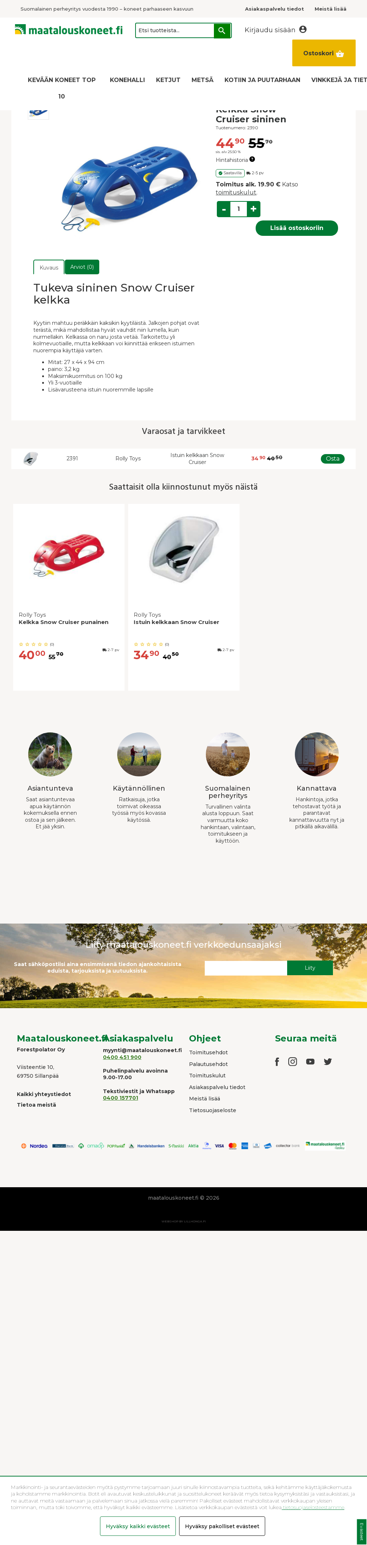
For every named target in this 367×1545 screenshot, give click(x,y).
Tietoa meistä (36, 1105)
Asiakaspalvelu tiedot (217, 1087)
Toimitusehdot (208, 1052)
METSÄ (203, 80)
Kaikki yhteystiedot (44, 1094)
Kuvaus (49, 267)
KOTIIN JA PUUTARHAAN (262, 80)
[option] (68, 599)
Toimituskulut (207, 1075)
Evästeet (361, 1532)
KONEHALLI (127, 80)
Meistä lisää (204, 1098)
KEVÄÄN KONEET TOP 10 (62, 88)
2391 (72, 458)
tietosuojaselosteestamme (313, 1507)
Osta (333, 458)
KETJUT (168, 80)
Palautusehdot (208, 1064)
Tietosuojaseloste (212, 1110)
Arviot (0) (82, 267)
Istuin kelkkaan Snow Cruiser (197, 458)
